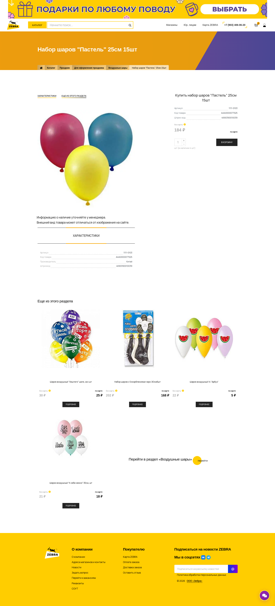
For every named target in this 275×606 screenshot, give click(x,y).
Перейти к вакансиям (84, 577)
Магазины (171, 25)
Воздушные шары (117, 68)
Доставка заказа (132, 567)
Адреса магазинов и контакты (88, 562)
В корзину (227, 142)
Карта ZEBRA (210, 25)
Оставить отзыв (132, 572)
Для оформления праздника (89, 68)
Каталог (37, 25)
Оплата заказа (131, 562)
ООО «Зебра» (194, 580)
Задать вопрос (80, 572)
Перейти (200, 460)
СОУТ (75, 588)
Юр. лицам (190, 25)
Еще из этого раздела (74, 96)
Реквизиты (78, 583)
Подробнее (71, 404)
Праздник (65, 68)
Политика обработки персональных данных (201, 575)
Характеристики (47, 96)
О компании (78, 556)
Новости (76, 567)
